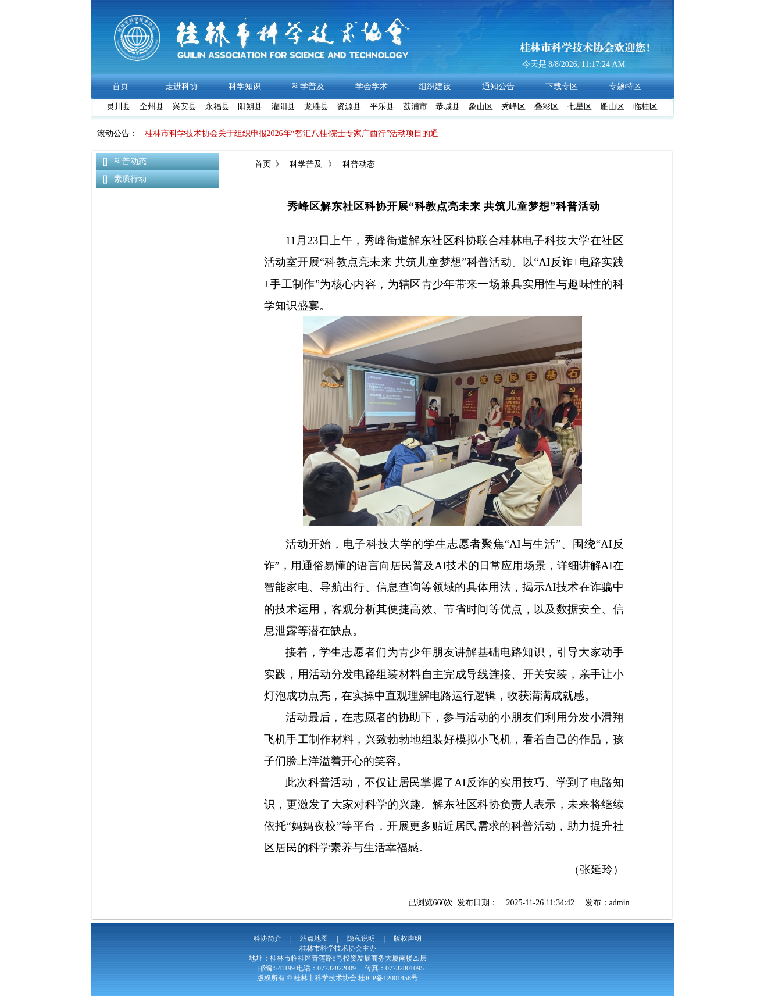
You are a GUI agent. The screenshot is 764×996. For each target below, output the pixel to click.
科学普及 (305, 164)
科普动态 (130, 161)
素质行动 (130, 178)
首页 (263, 164)
